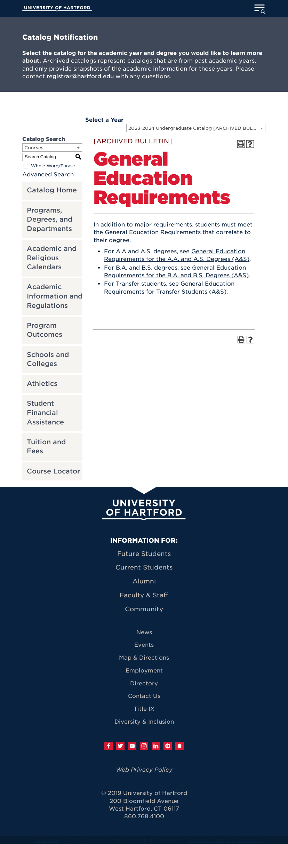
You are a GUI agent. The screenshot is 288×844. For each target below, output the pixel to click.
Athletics (42, 384)
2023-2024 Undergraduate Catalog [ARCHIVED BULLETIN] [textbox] (196, 128)
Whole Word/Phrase (53, 165)
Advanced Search (48, 174)
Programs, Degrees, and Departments (49, 219)
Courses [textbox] (33, 147)
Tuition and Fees (46, 446)
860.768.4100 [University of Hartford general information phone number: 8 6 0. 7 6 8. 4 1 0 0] (144, 816)
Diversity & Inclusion (144, 721)
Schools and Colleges (48, 359)
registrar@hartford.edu (80, 76)
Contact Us (144, 696)
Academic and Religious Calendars (52, 258)
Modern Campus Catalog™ (225, 840)
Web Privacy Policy (144, 769)
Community (144, 609)
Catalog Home (52, 190)
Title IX (144, 709)
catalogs (45, 840)
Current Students (144, 567)
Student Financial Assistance (45, 412)
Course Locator (53, 471)
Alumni (144, 581)
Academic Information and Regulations (54, 296)
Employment (144, 670)
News (144, 632)
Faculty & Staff (144, 595)
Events (144, 645)
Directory (144, 683)
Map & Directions (144, 657)
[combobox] (195, 128)
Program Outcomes (44, 330)
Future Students (144, 553)
